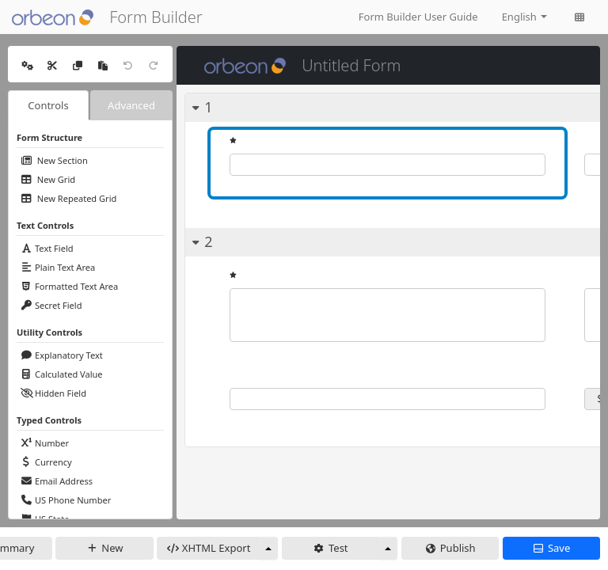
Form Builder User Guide (418, 17)
